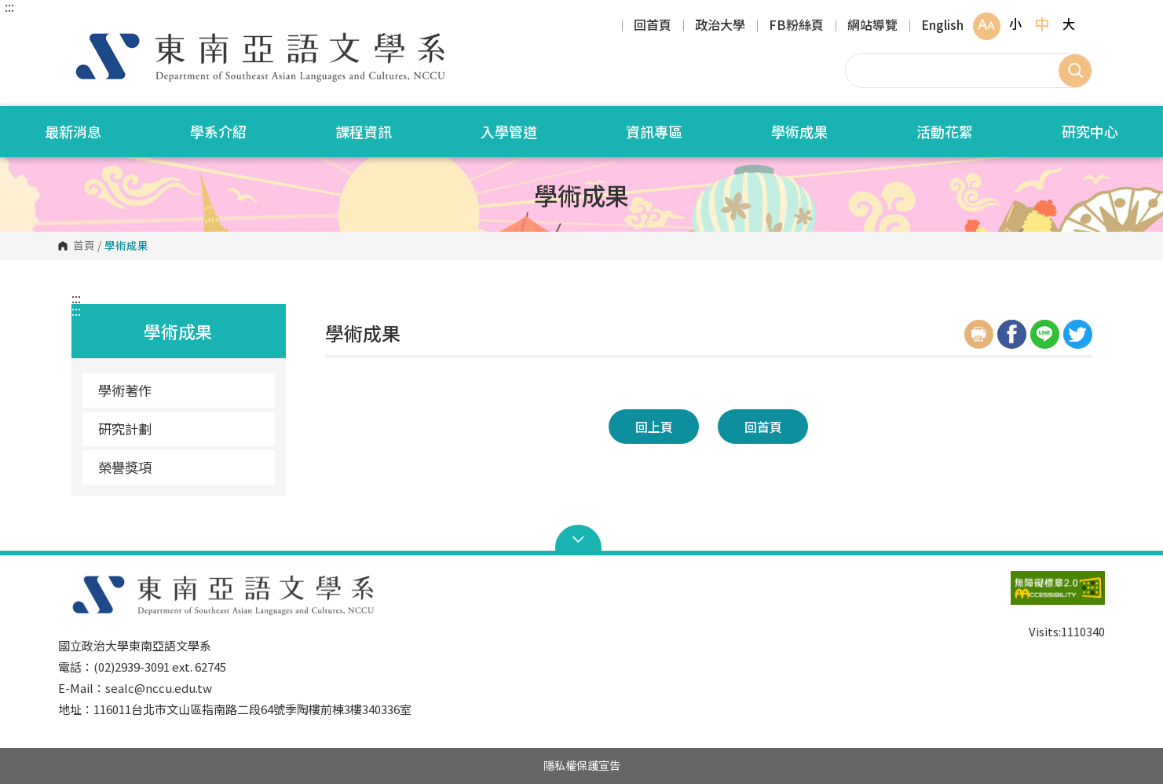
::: (9, 6)
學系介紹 (218, 131)
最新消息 (73, 131)
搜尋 (1075, 70)
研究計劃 (125, 428)
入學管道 (509, 131)
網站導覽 (872, 26)
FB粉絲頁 (796, 26)
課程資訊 (363, 131)
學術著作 (125, 390)
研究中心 (1090, 131)
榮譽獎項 (125, 467)
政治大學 (720, 26)
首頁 (84, 245)
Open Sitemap (581, 540)
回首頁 (652, 26)
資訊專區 (654, 131)
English (942, 26)
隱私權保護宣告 (581, 765)
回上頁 (654, 426)
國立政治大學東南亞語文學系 (74, 31)
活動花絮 (944, 131)
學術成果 (799, 131)
